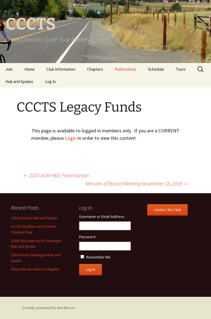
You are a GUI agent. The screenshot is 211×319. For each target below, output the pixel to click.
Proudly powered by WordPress (49, 307)
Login (70, 138)
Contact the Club (167, 209)
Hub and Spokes (19, 81)
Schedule (156, 69)
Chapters (95, 69)
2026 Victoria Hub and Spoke (34, 217)
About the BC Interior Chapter (35, 269)
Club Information (60, 69)
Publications (125, 69)
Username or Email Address (101, 216)
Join (9, 69)
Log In (50, 81)
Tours (181, 69)
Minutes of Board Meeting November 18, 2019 (137, 183)
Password (87, 236)
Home (29, 69)
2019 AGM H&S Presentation (56, 175)
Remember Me (98, 257)
